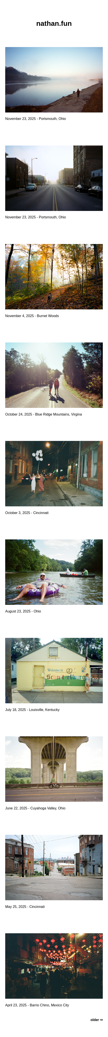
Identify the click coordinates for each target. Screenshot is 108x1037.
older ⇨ (96, 1020)
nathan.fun (54, 23)
